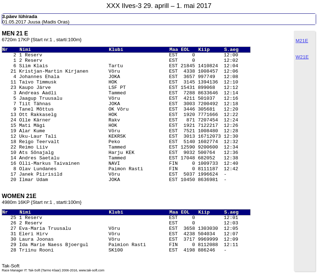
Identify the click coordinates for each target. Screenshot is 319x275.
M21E (302, 40)
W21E (302, 57)
